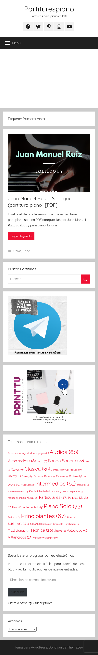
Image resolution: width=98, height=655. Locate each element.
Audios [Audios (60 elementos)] (64, 452)
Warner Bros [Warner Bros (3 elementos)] (50, 538)
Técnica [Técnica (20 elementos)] (41, 530)
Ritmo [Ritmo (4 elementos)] (71, 517)
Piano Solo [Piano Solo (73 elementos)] (63, 506)
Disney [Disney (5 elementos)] (27, 476)
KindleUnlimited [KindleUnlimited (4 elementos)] (39, 491)
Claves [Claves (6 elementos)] (17, 469)
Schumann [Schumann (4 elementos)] (34, 524)
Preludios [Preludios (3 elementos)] (14, 517)
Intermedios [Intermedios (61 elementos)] (55, 483)
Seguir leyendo (21, 236)
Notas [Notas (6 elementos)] (32, 497)
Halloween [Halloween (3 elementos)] (27, 485)
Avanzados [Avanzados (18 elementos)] (22, 461)
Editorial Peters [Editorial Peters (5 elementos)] (44, 476)
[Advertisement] (49, 78)
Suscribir (17, 592)
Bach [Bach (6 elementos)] (42, 461)
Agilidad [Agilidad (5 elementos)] (28, 453)
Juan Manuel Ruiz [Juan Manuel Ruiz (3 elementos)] (18, 491)
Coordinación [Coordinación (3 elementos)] (73, 470)
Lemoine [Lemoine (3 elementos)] (56, 491)
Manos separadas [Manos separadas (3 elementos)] (73, 491)
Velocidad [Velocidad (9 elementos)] (77, 530)
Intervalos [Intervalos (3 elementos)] (83, 485)
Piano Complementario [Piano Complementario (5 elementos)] (27, 507)
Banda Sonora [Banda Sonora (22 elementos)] (66, 460)
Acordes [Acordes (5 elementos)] (14, 453)
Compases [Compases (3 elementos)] (58, 470)
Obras (17, 251)
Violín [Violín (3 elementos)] (37, 538)
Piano (26, 251)
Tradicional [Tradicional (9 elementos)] (19, 530)
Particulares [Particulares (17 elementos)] (53, 497)
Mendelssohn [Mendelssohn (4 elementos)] (17, 498)
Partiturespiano (49, 8)
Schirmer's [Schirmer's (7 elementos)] (17, 524)
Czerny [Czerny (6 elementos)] (14, 476)
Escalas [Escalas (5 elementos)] (62, 476)
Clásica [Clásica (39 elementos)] (37, 469)
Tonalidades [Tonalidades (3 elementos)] (71, 524)
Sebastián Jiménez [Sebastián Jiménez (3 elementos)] (53, 524)
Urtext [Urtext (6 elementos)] (60, 530)
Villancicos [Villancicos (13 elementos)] (20, 537)
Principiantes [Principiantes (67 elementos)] (43, 516)
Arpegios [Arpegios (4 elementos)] (42, 453)
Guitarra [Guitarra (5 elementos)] (75, 476)
